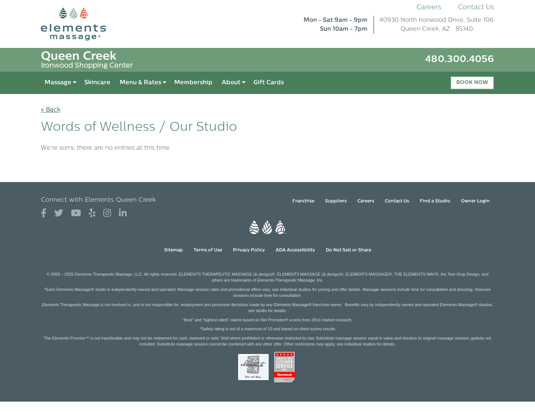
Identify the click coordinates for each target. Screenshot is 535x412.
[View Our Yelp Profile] (92, 213)
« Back (50, 110)
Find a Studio (435, 201)
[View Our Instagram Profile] (107, 213)
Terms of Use (208, 250)
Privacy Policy (249, 250)
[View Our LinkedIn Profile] (123, 213)
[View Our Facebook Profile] (43, 213)
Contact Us (476, 7)
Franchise (303, 201)
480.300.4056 (459, 60)
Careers (428, 7)
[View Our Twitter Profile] (58, 213)
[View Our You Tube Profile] (76, 213)
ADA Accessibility (295, 250)
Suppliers (336, 201)
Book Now (472, 82)
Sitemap (173, 250)
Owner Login (475, 201)
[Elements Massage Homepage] (79, 24)
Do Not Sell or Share (348, 250)
